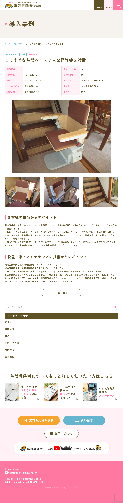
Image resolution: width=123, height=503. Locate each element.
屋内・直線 (11, 54)
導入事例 (18, 44)
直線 (23, 54)
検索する (115, 307)
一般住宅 (33, 54)
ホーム (8, 44)
